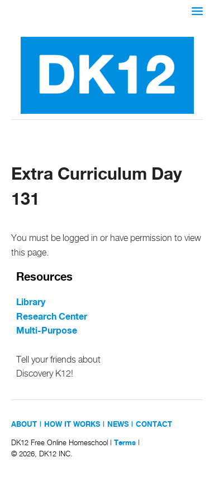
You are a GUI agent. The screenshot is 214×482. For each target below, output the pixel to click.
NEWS (118, 424)
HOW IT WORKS (72, 424)
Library (30, 302)
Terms (125, 443)
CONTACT (154, 424)
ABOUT (24, 424)
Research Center (51, 317)
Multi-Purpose (46, 331)
